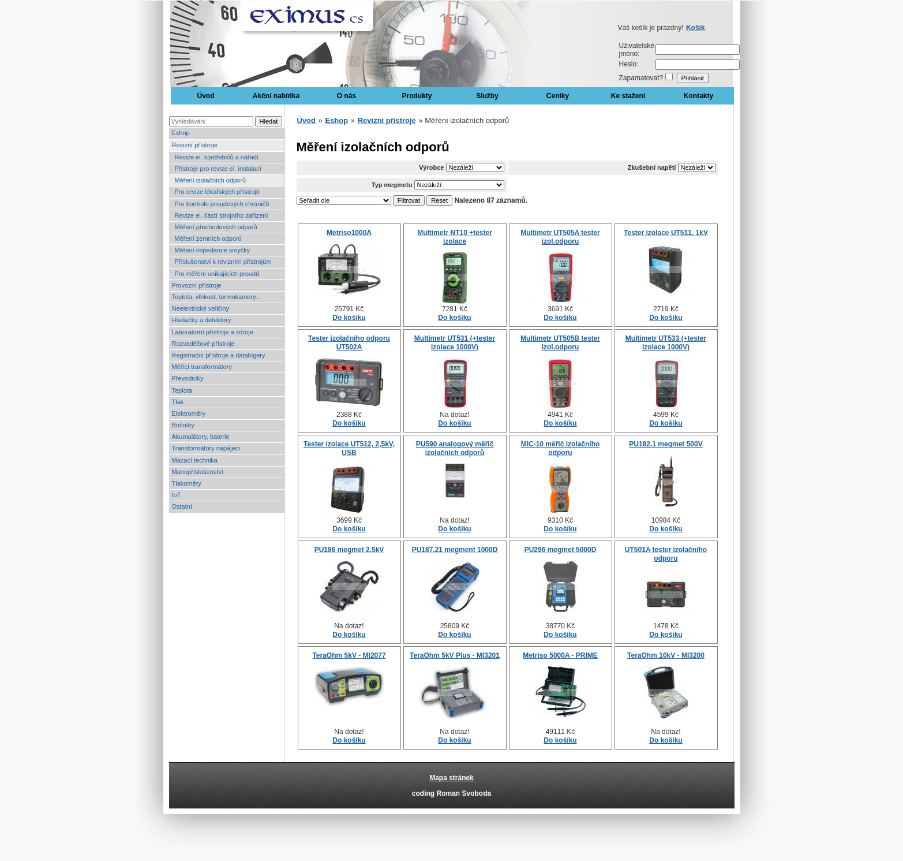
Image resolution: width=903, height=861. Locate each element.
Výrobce (431, 167)
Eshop (181, 132)
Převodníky (188, 378)
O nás (346, 96)
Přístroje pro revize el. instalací (218, 168)
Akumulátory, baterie (201, 436)
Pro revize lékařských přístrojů (217, 191)
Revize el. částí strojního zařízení (221, 215)
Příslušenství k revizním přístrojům (223, 261)
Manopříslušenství (197, 471)
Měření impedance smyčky (212, 250)
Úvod (206, 96)
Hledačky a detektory (201, 319)
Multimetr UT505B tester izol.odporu (560, 342)
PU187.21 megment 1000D (455, 550)
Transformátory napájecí (206, 448)
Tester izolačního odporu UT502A (349, 342)
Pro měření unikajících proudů (217, 273)
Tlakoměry (186, 483)
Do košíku (348, 318)
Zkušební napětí (652, 167)
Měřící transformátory (202, 366)
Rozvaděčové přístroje (203, 343)
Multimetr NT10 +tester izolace (454, 237)
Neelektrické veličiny (201, 308)
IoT (176, 494)
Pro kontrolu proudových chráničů (222, 203)
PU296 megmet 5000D (560, 550)
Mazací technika (195, 460)
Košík (695, 28)
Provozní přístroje (197, 285)
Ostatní (182, 506)
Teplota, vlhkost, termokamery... (216, 296)
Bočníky (183, 425)
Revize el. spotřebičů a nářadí (217, 157)
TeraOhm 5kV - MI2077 (348, 655)
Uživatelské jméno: (636, 50)
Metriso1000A (349, 233)
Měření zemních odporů (208, 238)
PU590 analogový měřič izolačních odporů (455, 448)
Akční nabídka (276, 96)
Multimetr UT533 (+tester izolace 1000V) (665, 342)
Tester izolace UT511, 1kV (666, 233)
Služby (487, 96)
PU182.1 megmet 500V (665, 444)
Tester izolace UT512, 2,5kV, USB (349, 448)
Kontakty (698, 96)
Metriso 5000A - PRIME (560, 655)
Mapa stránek (451, 778)
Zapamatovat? (641, 78)
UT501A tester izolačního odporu (666, 554)
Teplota (182, 390)
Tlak (178, 401)
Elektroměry (189, 413)
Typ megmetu (392, 184)
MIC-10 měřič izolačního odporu (560, 448)
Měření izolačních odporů (210, 180)
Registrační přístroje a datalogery (218, 355)
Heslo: (629, 64)
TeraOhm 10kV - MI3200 (666, 655)
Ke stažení (628, 96)
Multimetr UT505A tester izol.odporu (560, 237)
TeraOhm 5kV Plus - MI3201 (455, 655)
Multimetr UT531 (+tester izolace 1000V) (454, 342)
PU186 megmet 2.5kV (349, 550)
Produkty (417, 96)
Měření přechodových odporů (216, 226)
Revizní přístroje (195, 144)
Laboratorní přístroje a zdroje (212, 332)
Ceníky (557, 96)
